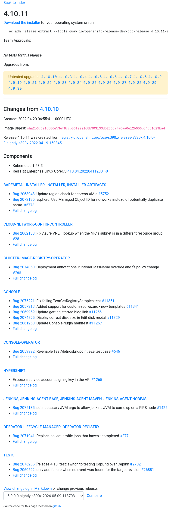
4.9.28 (135, 83)
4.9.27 (120, 83)
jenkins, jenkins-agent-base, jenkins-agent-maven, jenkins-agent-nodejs (74, 399)
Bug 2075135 (24, 407)
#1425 (162, 407)
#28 (16, 239)
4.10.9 (155, 77)
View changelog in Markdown (27, 488)
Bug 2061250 (24, 323)
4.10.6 (110, 77)
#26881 (147, 470)
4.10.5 (95, 77)
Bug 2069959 (24, 312)
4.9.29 (150, 83)
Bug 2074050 (24, 267)
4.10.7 (125, 77)
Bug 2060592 (24, 470)
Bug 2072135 (24, 199)
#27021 (136, 464)
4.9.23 (60, 83)
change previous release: (78, 488)
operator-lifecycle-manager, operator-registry (51, 427)
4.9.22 (45, 83)
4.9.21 (30, 83)
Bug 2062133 (24, 233)
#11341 (132, 306)
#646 (116, 351)
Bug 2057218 (24, 306)
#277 (124, 436)
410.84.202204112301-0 (88, 171)
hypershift (14, 370)
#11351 (108, 301)
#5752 (103, 194)
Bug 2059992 (24, 351)
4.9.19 (15, 83)
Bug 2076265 (24, 464)
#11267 (95, 323)
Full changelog (25, 210)
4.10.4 (80, 77)
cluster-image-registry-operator (36, 258)
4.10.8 (140, 77)
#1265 (96, 379)
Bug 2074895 (24, 317)
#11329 (113, 317)
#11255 (95, 312)
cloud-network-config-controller (38, 224)
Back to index (14, 2)
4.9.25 (90, 83)
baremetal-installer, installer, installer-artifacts (54, 185)
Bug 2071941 (24, 436)
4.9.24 (75, 83)
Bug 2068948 (24, 194)
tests (9, 455)
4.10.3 (65, 77)
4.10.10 (49, 77)
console (11, 292)
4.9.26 (105, 83)
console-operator (21, 342)
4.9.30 (15, 89)
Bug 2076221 (24, 301)
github (57, 506)
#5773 (29, 205)
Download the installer (21, 22)
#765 (17, 272)
